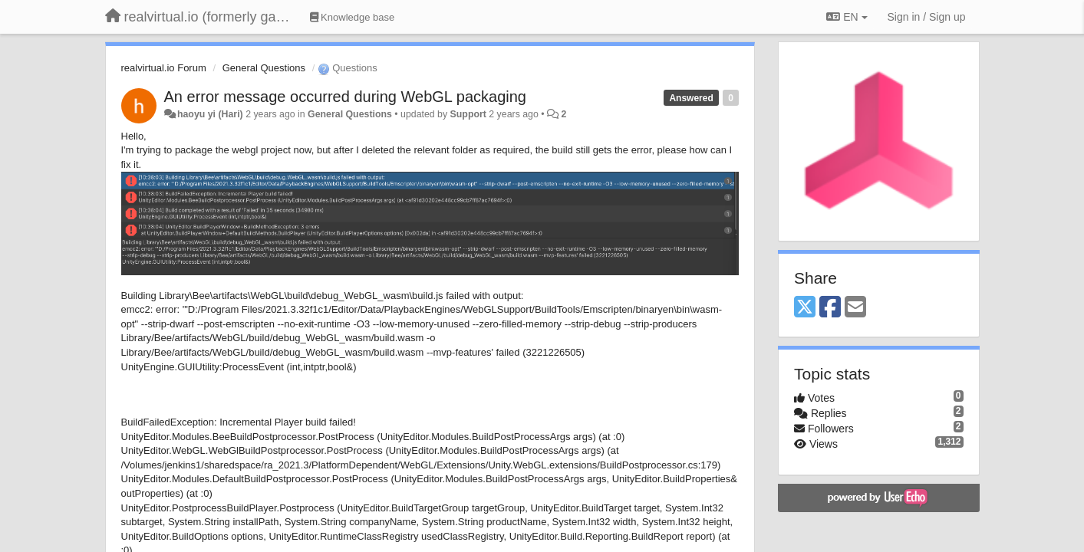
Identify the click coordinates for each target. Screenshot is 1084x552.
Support (468, 114)
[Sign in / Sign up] (926, 17)
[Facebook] (830, 307)
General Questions (263, 68)
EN (846, 17)
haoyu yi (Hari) (210, 114)
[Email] (855, 307)
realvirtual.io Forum (163, 68)
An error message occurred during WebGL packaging (345, 96)
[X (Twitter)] (804, 307)
